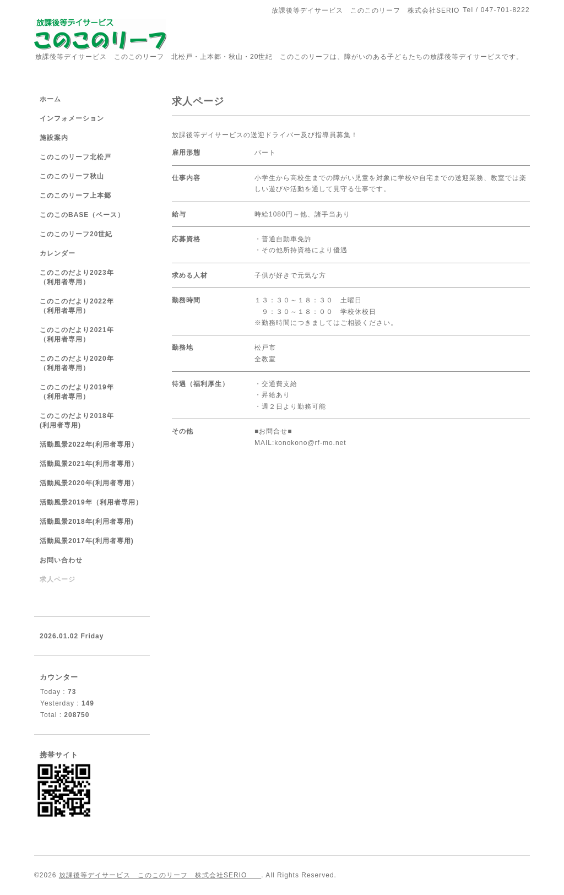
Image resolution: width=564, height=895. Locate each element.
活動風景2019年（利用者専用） (91, 502)
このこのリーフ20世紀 (76, 234)
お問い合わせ (61, 560)
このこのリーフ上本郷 (75, 195)
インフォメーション (72, 118)
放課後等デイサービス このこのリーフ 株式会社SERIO (160, 875)
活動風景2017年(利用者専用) (87, 541)
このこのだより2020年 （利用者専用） (87, 363)
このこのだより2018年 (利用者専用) (87, 420)
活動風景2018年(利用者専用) (87, 521)
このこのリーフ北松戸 (75, 157)
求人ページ (57, 579)
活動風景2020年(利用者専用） (89, 483)
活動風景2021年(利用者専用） (89, 464)
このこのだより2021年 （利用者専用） (87, 334)
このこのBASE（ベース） (82, 215)
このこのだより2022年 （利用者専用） (87, 305)
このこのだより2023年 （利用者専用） (87, 277)
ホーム (50, 99)
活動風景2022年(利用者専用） (89, 444)
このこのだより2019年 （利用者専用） (87, 391)
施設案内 (54, 138)
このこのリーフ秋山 (72, 176)
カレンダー (57, 253)
